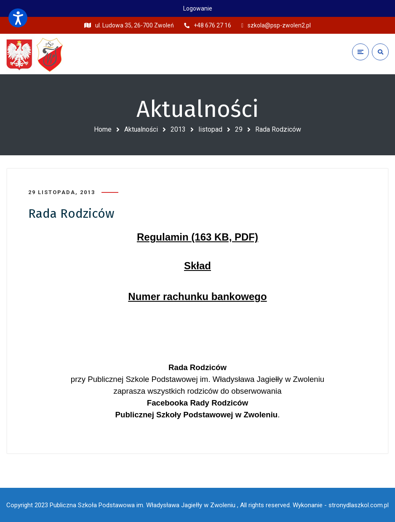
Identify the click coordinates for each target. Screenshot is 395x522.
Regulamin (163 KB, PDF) (197, 237)
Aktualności (141, 129)
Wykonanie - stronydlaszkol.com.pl (341, 505)
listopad (210, 129)
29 (239, 129)
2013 (178, 129)
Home (103, 129)
